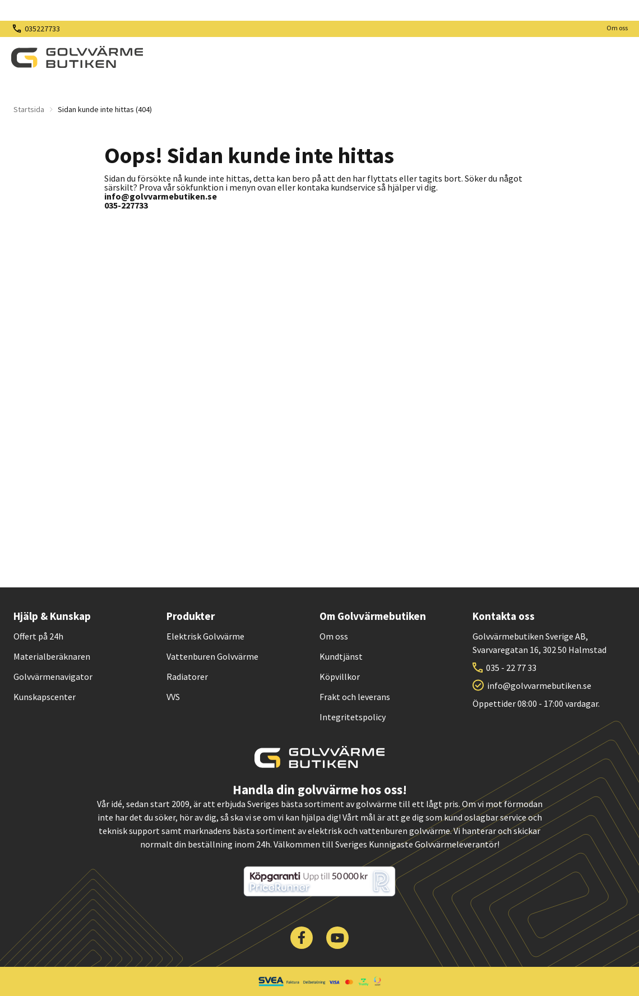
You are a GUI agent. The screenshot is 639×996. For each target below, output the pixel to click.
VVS (173, 696)
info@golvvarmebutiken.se (539, 685)
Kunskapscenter (44, 696)
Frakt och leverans (355, 696)
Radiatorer (187, 676)
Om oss (617, 28)
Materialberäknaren (51, 656)
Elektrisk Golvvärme (205, 636)
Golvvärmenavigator (52, 676)
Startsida (28, 109)
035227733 (42, 29)
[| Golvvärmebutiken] (77, 57)
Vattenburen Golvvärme (212, 656)
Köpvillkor (340, 676)
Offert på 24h (38, 636)
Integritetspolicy (353, 716)
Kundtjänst (341, 656)
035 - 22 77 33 (511, 667)
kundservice (353, 187)
